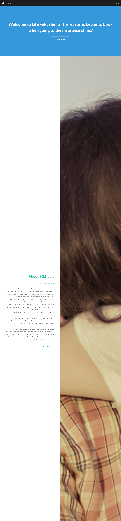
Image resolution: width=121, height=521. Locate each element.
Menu (117, 3)
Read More (47, 346)
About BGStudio (41, 276)
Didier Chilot (50, 283)
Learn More (60, 39)
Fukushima (8, 3)
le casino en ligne (40, 299)
